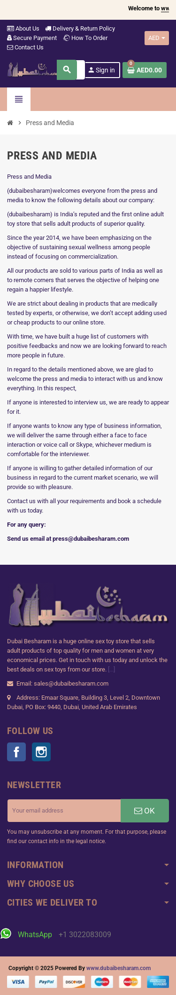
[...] (111, 669)
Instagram (41, 751)
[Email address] (64, 810)
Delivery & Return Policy (80, 28)
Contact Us (25, 47)
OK (144, 810)
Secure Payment (32, 37)
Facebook (16, 751)
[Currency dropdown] (157, 38)
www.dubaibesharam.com (118, 968)
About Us (23, 28)
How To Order (84, 37)
